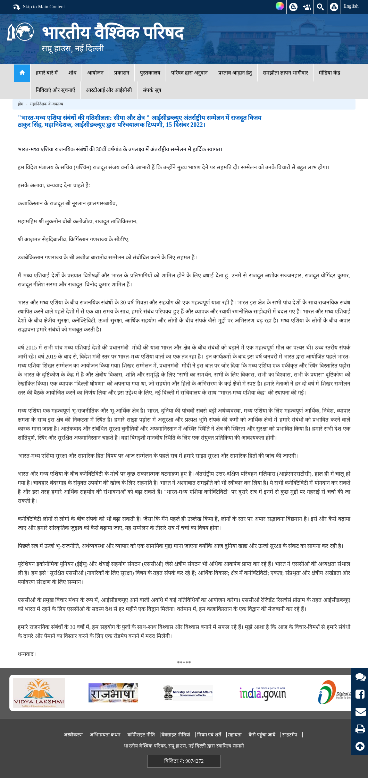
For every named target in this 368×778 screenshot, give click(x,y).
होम (20, 104)
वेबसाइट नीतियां (175, 734)
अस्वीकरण (73, 734)
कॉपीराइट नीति (141, 734)
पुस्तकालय (150, 73)
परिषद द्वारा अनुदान (189, 73)
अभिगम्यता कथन (105, 734)
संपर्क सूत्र (152, 90)
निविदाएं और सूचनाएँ (55, 90)
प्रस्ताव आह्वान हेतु (235, 73)
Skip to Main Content (38, 7)
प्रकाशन (121, 73)
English (351, 6)
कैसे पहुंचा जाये (262, 734)
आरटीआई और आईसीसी (109, 90)
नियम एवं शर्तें (209, 734)
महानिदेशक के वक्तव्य (46, 104)
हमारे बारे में (47, 73)
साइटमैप (289, 734)
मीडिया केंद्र (329, 73)
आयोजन (95, 73)
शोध (72, 73)
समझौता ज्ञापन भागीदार (285, 73)
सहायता (235, 734)
